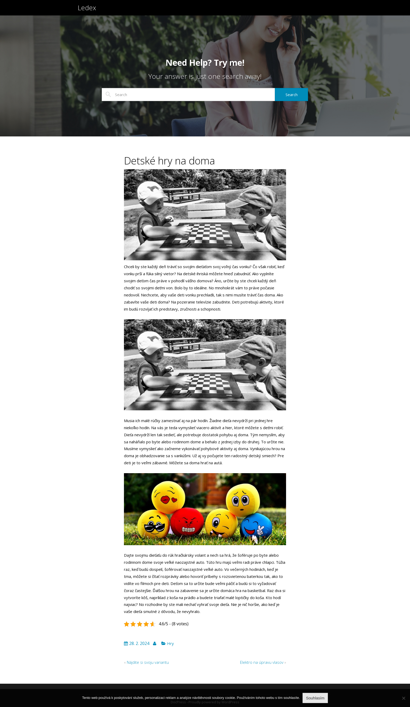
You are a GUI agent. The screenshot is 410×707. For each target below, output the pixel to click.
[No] (403, 698)
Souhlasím (315, 698)
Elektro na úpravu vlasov (261, 662)
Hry (170, 643)
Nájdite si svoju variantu (148, 662)
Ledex (87, 9)
